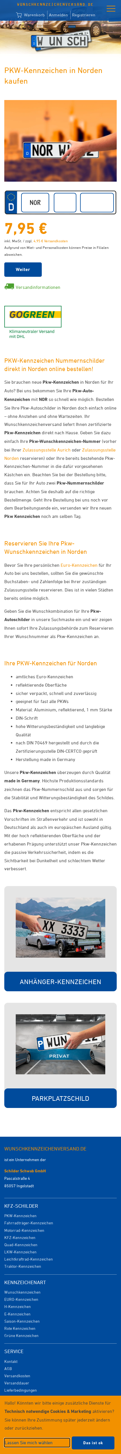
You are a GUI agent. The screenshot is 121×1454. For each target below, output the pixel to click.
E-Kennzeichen (17, 1313)
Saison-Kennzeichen (22, 1321)
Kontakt (10, 1361)
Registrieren (83, 14)
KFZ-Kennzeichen (19, 1237)
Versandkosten (17, 1375)
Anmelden (58, 14)
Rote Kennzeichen (19, 1328)
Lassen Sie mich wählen (29, 1442)
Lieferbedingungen (20, 1390)
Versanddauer (16, 1382)
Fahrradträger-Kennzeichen (28, 1222)
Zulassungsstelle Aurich (47, 449)
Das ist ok (93, 1442)
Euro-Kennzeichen (79, 565)
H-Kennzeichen (17, 1306)
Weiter (23, 269)
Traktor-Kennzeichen (22, 1266)
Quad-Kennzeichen (20, 1244)
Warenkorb (30, 15)
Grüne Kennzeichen (21, 1335)
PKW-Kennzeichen (20, 1215)
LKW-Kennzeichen (20, 1251)
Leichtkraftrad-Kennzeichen (28, 1259)
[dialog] (60, 1425)
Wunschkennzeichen (22, 1292)
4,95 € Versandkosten (50, 241)
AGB (8, 1368)
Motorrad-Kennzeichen (24, 1230)
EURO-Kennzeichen (21, 1299)
